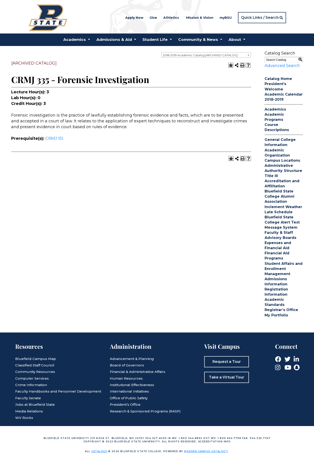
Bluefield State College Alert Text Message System (282, 222)
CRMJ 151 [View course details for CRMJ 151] (54, 138)
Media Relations (29, 411)
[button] (262, 17)
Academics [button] (74, 39)
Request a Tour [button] (226, 361)
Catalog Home (278, 79)
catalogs (99, 451)
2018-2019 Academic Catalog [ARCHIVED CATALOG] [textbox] (200, 55)
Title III (271, 176)
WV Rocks (24, 418)
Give (153, 18)
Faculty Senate (28, 398)
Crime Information (31, 385)
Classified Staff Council (34, 365)
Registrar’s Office (281, 310)
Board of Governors (127, 365)
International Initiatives (129, 391)
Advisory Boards (280, 238)
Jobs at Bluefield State (35, 404)
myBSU (226, 18)
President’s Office (125, 404)
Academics (275, 109)
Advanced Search (282, 65)
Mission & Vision (199, 18)
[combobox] (206, 55)
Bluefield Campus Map (35, 359)
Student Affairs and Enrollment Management (284, 268)
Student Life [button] (155, 39)
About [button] (235, 39)
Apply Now (134, 18)
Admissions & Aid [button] (114, 39)
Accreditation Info (214, 441)
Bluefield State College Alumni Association (279, 196)
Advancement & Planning (132, 359)
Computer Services (32, 378)
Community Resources (35, 372)
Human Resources (126, 378)
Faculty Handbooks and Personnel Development (58, 391)
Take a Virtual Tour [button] (226, 377)
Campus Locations (282, 160)
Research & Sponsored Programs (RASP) (145, 411)
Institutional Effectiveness (132, 385)
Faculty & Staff (279, 232)
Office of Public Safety (129, 398)
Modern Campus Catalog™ (206, 451)
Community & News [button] (198, 39)
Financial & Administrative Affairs (137, 372)
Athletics (171, 18)
